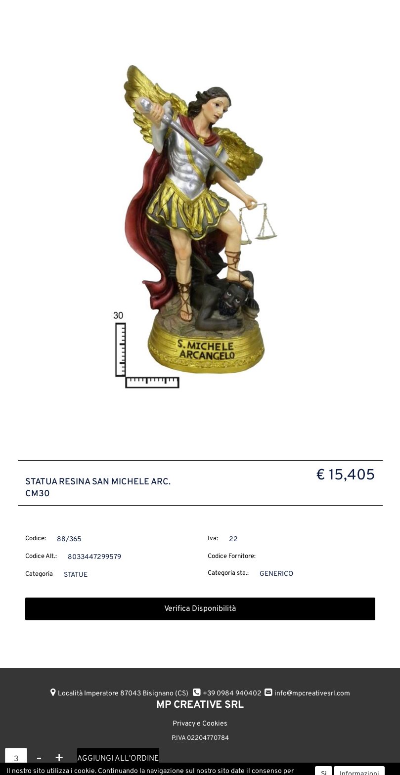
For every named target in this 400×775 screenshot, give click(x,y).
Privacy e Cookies (200, 724)
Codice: (35, 539)
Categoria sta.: (228, 573)
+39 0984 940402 (232, 693)
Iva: (213, 539)
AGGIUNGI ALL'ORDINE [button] (118, 759)
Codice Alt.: (41, 556)
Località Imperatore (123, 693)
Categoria (39, 574)
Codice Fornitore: (232, 556)
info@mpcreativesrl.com (312, 693)
